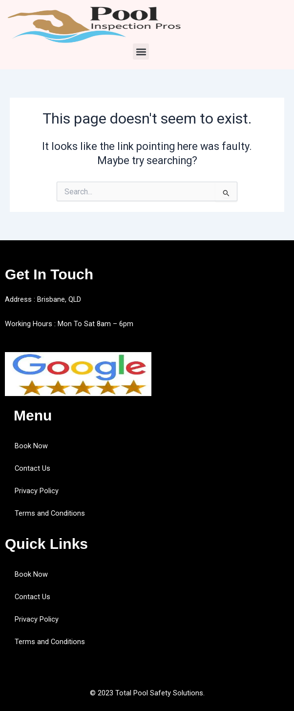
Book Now (31, 445)
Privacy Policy (37, 490)
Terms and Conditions (50, 513)
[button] (141, 51)
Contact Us (32, 468)
